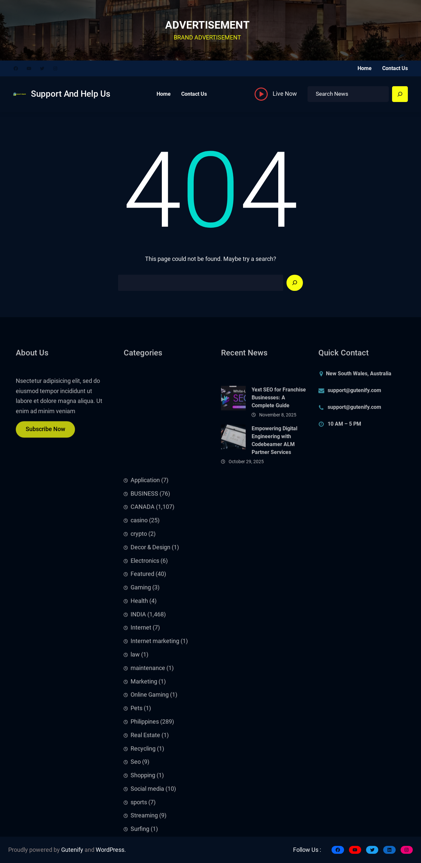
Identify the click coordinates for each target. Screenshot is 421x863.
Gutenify (72, 850)
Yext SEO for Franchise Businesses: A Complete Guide (279, 426)
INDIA (138, 769)
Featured (142, 728)
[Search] (400, 94)
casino (139, 675)
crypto (139, 688)
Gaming (141, 742)
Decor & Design (150, 701)
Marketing (144, 836)
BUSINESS (144, 648)
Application (145, 634)
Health (139, 755)
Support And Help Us (70, 94)
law (135, 809)
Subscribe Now (45, 435)
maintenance (148, 822)
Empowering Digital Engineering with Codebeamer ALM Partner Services (274, 468)
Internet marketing (155, 795)
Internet (141, 782)
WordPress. (111, 850)
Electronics (145, 715)
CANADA (143, 661)
